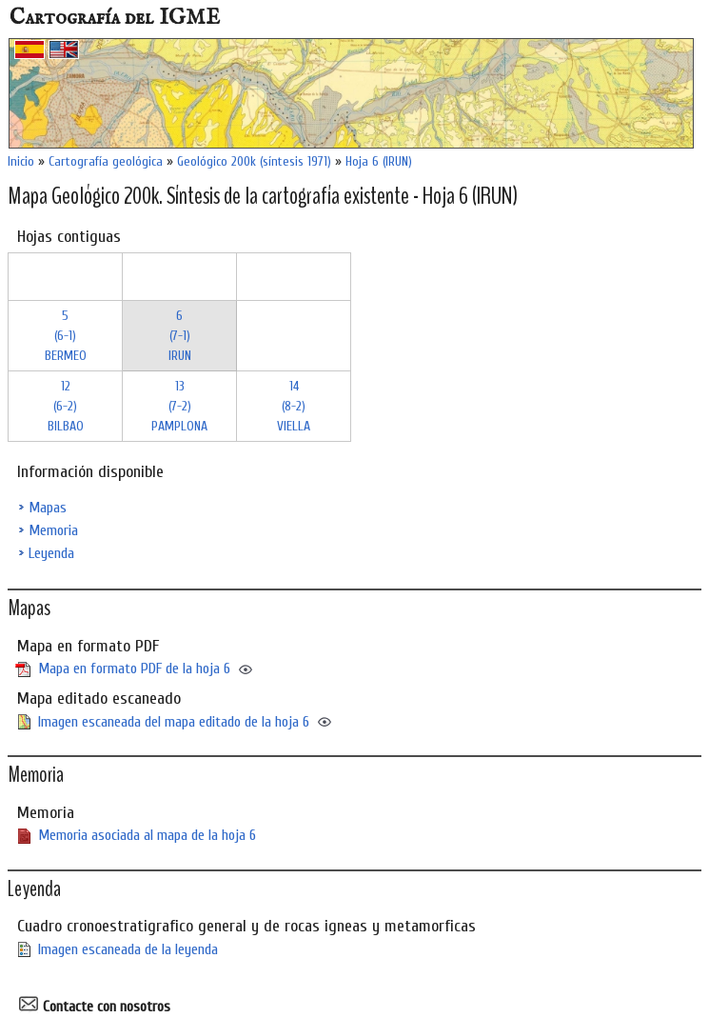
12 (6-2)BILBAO (66, 406)
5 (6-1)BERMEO (66, 336)
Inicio (21, 161)
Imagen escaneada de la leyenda (128, 949)
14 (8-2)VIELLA (293, 406)
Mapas (48, 507)
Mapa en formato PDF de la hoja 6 (134, 668)
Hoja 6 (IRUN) (378, 161)
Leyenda (51, 553)
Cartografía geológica (106, 161)
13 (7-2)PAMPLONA (179, 406)
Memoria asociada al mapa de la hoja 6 (147, 835)
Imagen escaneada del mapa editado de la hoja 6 (173, 721)
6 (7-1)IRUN (179, 336)
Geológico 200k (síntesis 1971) (254, 161)
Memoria (53, 530)
